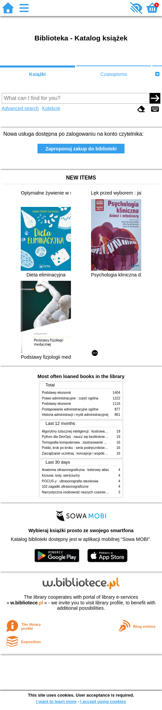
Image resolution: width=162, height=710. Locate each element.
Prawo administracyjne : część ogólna (70, 398)
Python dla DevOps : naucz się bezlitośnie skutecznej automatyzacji (92, 437)
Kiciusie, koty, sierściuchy (61, 475)
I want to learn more (56, 701)
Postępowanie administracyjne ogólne (70, 409)
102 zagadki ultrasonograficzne (65, 486)
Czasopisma (113, 74)
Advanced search (20, 108)
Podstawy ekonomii (56, 392)
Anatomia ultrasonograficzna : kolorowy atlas (75, 470)
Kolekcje (51, 108)
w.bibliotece (27, 602)
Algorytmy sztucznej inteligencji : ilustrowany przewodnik (84, 431)
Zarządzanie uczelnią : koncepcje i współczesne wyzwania (85, 453)
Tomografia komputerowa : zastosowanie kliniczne (79, 442)
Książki (37, 74)
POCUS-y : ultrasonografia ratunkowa (70, 481)
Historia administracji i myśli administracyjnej (75, 415)
